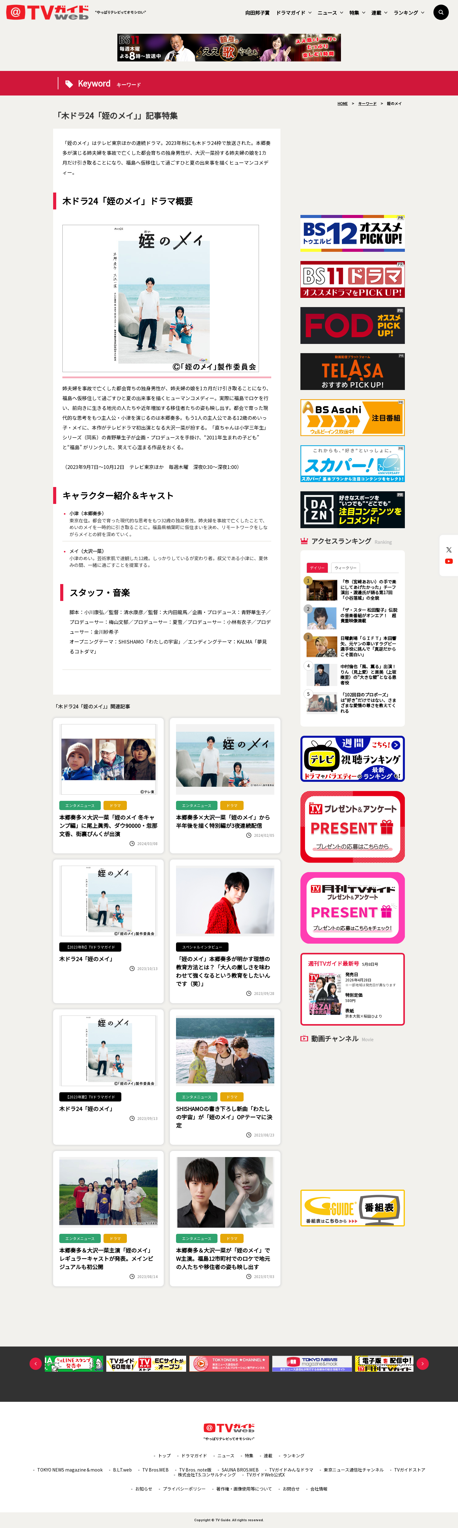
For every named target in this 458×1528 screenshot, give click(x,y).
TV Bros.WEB (155, 1470)
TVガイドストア (409, 1470)
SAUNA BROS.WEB (240, 1470)
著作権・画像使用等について (244, 1489)
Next (423, 1364)
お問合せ (291, 1489)
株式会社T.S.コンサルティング (207, 1474)
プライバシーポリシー (184, 1489)
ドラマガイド (293, 12)
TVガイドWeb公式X (265, 1474)
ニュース (330, 12)
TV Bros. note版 (195, 1470)
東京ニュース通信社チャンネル (354, 1470)
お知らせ (143, 1489)
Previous (35, 1364)
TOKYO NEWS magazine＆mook (70, 1470)
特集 (357, 12)
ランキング (408, 12)
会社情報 (318, 1489)
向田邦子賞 (257, 12)
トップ (164, 1455)
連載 (379, 12)
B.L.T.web (122, 1470)
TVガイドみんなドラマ (291, 1470)
